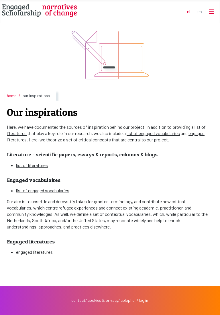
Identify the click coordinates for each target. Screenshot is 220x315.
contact (78, 300)
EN (199, 11)
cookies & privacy (103, 300)
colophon (129, 300)
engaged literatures (34, 252)
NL (188, 11)
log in (143, 300)
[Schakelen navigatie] (211, 11)
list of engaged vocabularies (153, 133)
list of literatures (32, 165)
